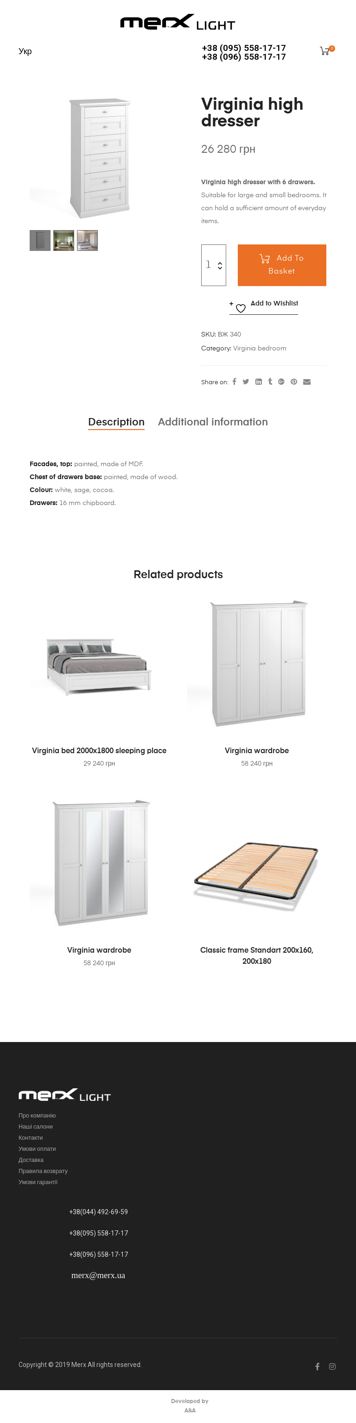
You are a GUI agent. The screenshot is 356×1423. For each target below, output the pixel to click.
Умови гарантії (38, 1183)
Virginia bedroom (259, 348)
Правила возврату (43, 1171)
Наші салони (36, 1127)
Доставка (31, 1160)
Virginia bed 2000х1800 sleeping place (99, 751)
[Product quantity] (208, 265)
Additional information (213, 423)
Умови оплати (37, 1149)
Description (116, 423)
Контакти (31, 1138)
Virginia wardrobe (257, 751)
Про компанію (37, 1116)
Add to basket (286, 265)
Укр (25, 52)
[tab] (116, 422)
